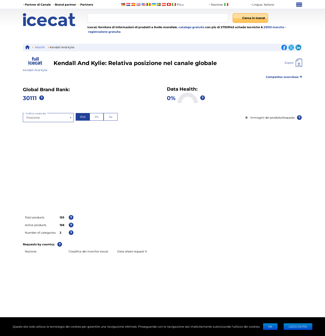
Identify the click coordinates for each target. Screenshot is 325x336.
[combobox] (158, 18)
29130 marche (274, 27)
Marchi (40, 47)
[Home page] (55, 19)
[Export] (293, 63)
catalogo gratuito (191, 27)
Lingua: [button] (256, 4)
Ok (270, 326)
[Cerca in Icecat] (250, 18)
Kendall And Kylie (35, 70)
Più (181, 4)
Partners (86, 4)
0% (171, 98)
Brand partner (65, 4)
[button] (262, 4)
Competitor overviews (284, 76)
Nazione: (216, 4)
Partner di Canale (38, 4)
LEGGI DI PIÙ (298, 326)
